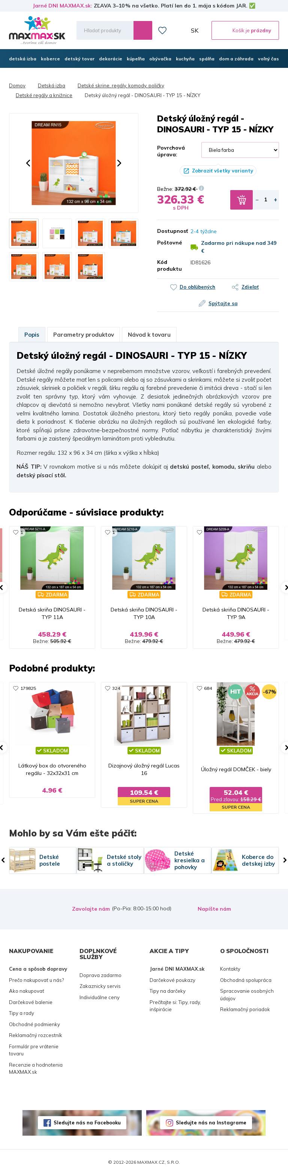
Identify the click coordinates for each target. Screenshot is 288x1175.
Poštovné (168, 242)
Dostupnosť (168, 231)
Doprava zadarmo (101, 975)
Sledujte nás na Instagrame (211, 1123)
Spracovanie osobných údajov (247, 994)
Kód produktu (168, 265)
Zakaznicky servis (100, 986)
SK (194, 30)
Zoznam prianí (162, 30)
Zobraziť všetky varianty (222, 171)
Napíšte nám (214, 908)
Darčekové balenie (30, 1002)
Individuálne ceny (100, 997)
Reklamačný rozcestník (35, 1035)
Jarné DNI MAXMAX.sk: (62, 5)
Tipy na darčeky (168, 991)
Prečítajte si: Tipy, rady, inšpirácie (175, 1006)
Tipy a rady (21, 1013)
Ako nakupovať (26, 991)
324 (116, 688)
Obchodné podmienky (34, 1024)
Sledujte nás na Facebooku (87, 1123)
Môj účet (178, 30)
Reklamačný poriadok (245, 1009)
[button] (28, 163)
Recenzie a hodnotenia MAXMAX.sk (36, 1068)
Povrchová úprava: (171, 151)
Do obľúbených (197, 287)
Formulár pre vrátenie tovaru (33, 1050)
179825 (28, 688)
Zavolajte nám (91, 908)
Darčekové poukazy (172, 980)
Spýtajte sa (223, 303)
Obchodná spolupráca (246, 980)
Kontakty (230, 969)
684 (208, 688)
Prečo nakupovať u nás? (36, 980)
